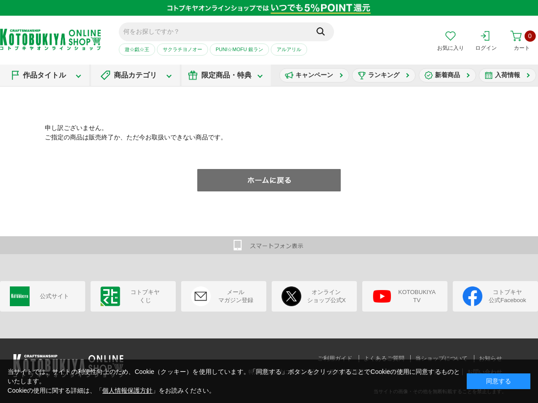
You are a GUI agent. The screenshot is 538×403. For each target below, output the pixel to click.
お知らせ (490, 358)
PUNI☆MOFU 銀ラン (239, 49)
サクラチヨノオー (182, 49)
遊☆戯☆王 (137, 49)
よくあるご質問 (384, 358)
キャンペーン (314, 74)
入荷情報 (507, 74)
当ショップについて (441, 358)
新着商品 (447, 74)
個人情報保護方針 (127, 390)
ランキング (383, 74)
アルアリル (289, 49)
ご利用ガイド (334, 358)
